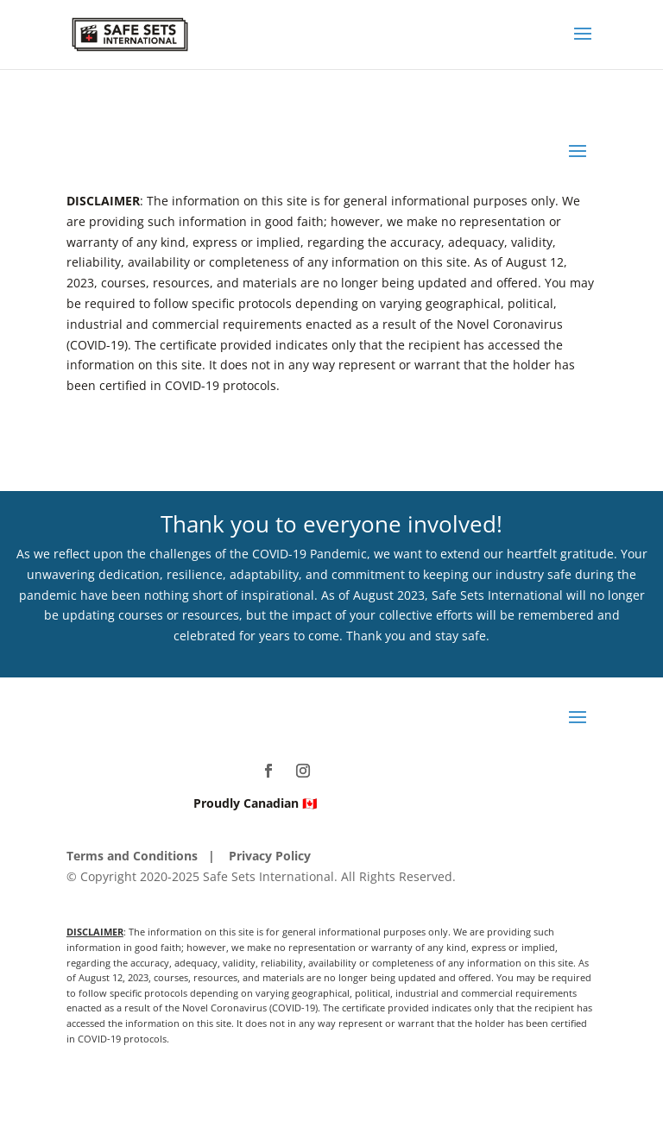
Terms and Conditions (132, 855)
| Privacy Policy (259, 855)
